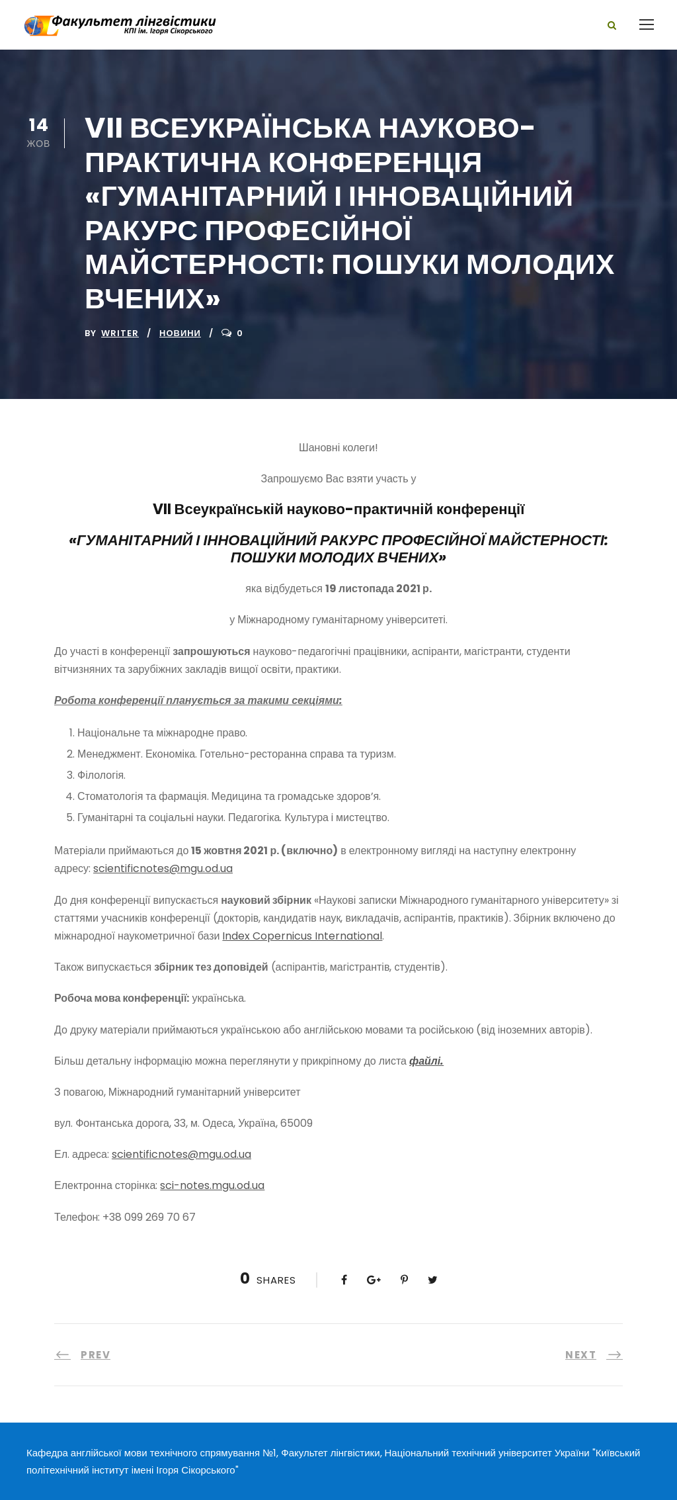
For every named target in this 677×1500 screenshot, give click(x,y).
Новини (180, 333)
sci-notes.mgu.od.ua (212, 1185)
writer (120, 333)
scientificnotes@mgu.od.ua (163, 868)
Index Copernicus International (302, 936)
